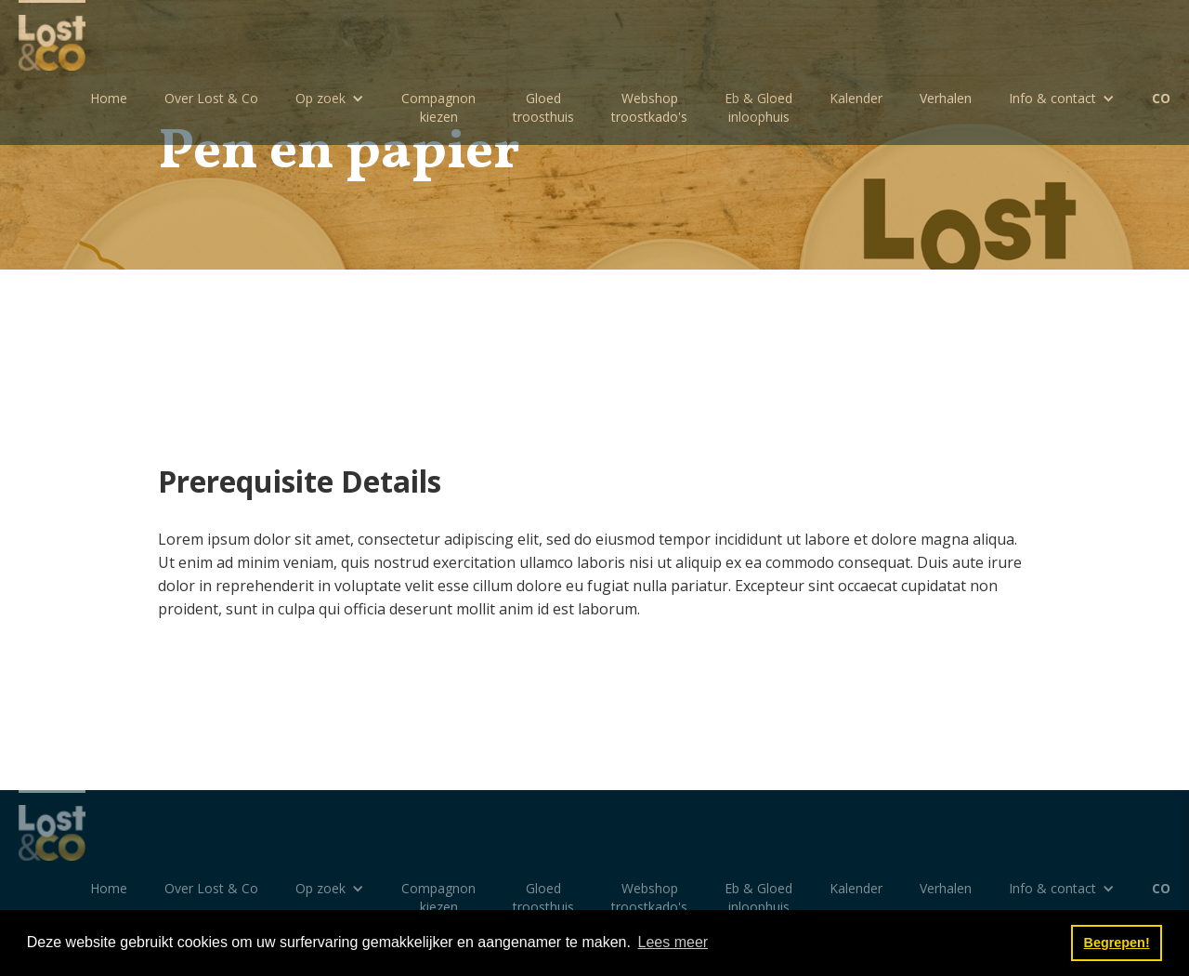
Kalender (856, 98)
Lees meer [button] (673, 942)
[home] (52, 35)
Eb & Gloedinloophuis (758, 107)
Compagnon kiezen (438, 107)
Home (108, 98)
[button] (330, 98)
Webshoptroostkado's (649, 107)
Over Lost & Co (211, 98)
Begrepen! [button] (1117, 942)
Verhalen (946, 98)
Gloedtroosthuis (543, 107)
